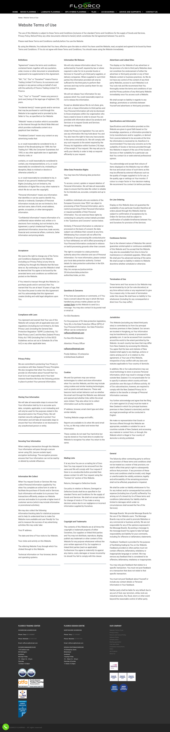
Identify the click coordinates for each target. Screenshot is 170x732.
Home (15, 12)
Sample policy (114, 639)
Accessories (109, 12)
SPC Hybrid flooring (77, 12)
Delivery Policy (114, 637)
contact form (69, 305)
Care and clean (114, 644)
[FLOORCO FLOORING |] (85, 5)
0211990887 (76, 634)
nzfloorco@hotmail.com (74, 333)
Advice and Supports (131, 12)
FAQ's (111, 649)
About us (112, 653)
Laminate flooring (52, 12)
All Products (113, 651)
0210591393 (33, 639)
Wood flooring (29, 12)
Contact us (151, 12)
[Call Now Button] (5, 727)
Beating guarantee (115, 642)
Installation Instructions (117, 646)
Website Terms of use (116, 630)
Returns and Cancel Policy (118, 635)
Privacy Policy (114, 632)
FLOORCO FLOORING (16, 727)
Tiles (95, 12)
